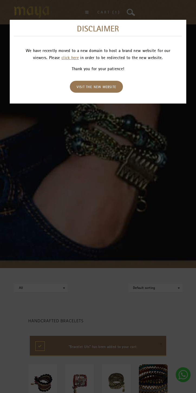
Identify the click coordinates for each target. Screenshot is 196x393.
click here (70, 57)
